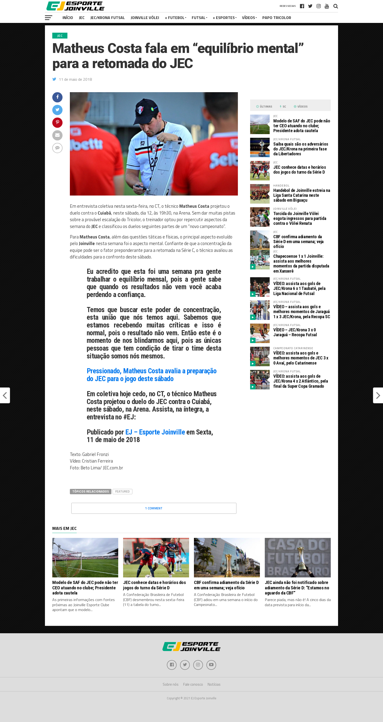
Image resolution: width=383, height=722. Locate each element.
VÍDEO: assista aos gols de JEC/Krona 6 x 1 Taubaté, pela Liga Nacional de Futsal (299, 288)
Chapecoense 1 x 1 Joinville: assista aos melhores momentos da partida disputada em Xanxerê (301, 264)
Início (68, 17)
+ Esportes (224, 17)
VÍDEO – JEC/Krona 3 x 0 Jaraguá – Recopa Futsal (295, 332)
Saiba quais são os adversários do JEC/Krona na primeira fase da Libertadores (300, 148)
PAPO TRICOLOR (276, 17)
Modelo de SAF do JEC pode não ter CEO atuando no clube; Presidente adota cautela (301, 125)
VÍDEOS (248, 17)
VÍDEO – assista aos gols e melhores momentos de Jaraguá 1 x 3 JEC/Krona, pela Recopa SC (301, 311)
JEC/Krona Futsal (107, 17)
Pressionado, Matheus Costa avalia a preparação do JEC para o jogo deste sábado (152, 375)
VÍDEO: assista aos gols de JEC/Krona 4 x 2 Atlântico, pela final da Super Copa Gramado (300, 381)
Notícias (214, 684)
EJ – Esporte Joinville (155, 432)
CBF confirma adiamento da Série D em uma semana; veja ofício (298, 241)
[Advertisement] (290, 434)
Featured (122, 491)
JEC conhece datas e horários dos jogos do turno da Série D (299, 170)
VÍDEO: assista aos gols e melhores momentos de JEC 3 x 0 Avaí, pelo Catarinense (300, 357)
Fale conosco (193, 684)
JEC (82, 17)
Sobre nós (171, 684)
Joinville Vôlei (145, 17)
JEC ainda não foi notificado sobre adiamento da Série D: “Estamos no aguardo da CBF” (297, 587)
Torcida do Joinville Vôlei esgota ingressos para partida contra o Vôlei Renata (299, 218)
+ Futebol (174, 17)
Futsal (198, 17)
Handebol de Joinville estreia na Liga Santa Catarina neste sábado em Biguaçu (301, 195)
